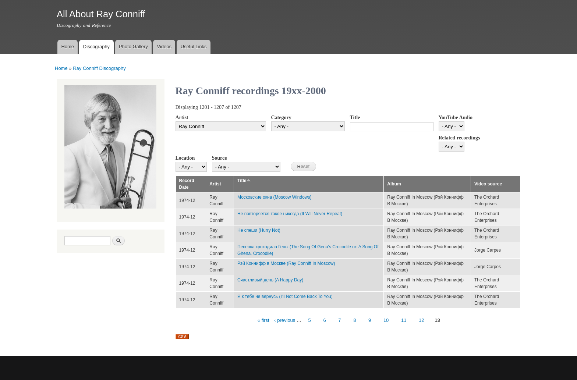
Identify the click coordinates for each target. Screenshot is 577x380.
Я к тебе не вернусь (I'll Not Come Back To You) (285, 296)
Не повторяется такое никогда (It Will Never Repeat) (289, 213)
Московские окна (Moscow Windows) (274, 197)
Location (185, 158)
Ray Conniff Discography (99, 68)
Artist (182, 117)
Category (281, 117)
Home (67, 46)
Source (219, 158)
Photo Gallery (133, 46)
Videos (164, 46)
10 (386, 320)
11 (403, 320)
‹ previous (284, 320)
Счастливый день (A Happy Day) (270, 280)
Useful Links (194, 46)
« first (263, 320)
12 (421, 320)
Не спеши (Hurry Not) (258, 230)
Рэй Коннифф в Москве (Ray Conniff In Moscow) (286, 263)
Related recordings (459, 138)
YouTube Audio (455, 117)
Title (355, 117)
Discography (96, 46)
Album (394, 184)
